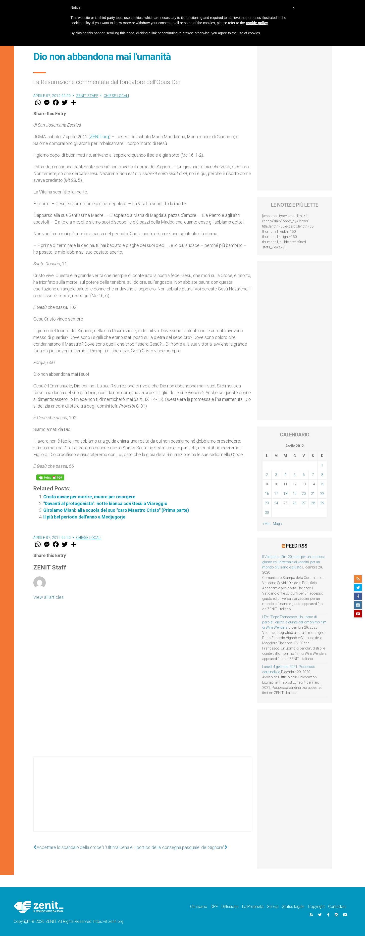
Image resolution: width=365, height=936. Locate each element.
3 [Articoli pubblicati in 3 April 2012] (276, 475)
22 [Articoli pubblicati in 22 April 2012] (322, 494)
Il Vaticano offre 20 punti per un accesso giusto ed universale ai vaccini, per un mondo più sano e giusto (293, 562)
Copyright (316, 906)
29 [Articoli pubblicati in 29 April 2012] (322, 503)
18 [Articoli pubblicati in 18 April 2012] (285, 494)
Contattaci (337, 906)
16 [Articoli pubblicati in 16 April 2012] (267, 494)
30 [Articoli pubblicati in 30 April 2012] (267, 513)
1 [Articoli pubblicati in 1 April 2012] (322, 465)
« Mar (266, 524)
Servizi (272, 906)
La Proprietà (252, 906)
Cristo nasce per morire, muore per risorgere (89, 496)
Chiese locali (116, 96)
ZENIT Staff (87, 96)
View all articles (48, 597)
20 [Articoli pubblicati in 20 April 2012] (304, 494)
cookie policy (257, 23)
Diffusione (230, 906)
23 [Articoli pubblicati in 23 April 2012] (267, 503)
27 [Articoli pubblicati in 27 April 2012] (304, 503)
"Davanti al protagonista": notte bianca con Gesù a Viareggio (105, 503)
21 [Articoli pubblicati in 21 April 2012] (313, 494)
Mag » (277, 524)
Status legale (293, 906)
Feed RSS (296, 546)
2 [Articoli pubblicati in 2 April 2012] (267, 475)
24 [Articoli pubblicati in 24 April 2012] (276, 503)
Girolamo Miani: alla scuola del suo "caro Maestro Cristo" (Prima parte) (116, 510)
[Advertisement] (142, 799)
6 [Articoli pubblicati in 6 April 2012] (304, 475)
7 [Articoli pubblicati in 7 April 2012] (313, 475)
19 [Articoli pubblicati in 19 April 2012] (295, 494)
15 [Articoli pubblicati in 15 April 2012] (322, 484)
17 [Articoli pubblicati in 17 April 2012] (276, 494)
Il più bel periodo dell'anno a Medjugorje (84, 516)
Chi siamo (198, 906)
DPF (214, 906)
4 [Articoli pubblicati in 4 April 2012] (285, 475)
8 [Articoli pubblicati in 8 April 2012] (322, 475)
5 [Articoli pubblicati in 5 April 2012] (295, 475)
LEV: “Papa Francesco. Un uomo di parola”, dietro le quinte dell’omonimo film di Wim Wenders (294, 622)
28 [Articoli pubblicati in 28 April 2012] (313, 503)
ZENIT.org (99, 136)
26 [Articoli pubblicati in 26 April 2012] (295, 503)
